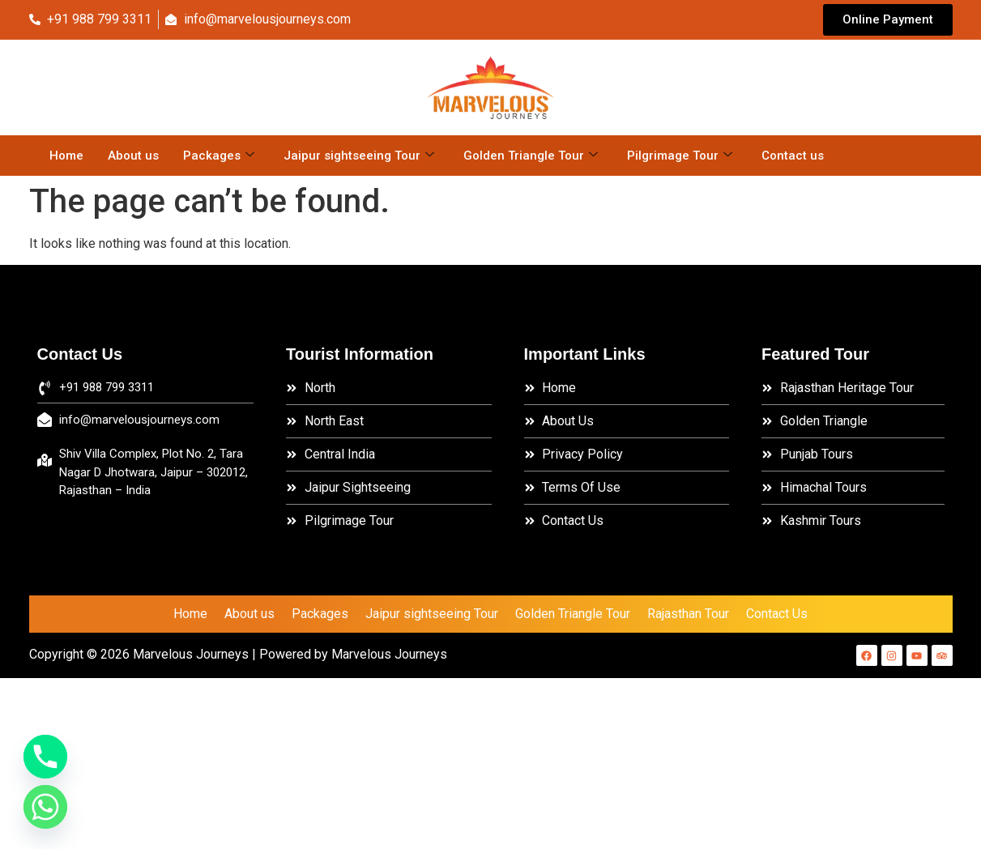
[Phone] (45, 757)
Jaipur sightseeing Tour (359, 155)
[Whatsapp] (45, 807)
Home (66, 155)
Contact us (792, 155)
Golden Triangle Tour (530, 155)
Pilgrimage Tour (679, 155)
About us (133, 155)
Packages (218, 155)
